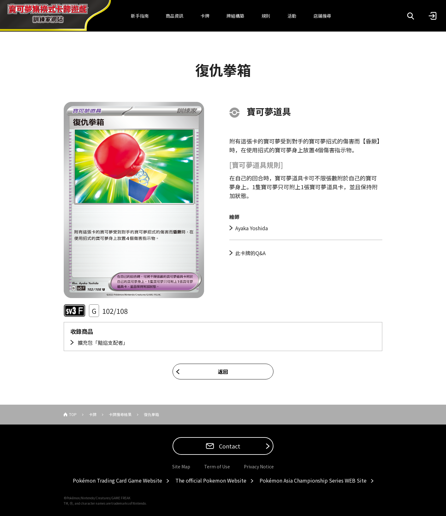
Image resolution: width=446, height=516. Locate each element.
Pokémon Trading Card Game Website (117, 480)
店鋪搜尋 (322, 16)
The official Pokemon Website (210, 480)
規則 (265, 16)
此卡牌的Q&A (250, 253)
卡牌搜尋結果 (120, 414)
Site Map (181, 466)
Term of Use (217, 466)
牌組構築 (235, 16)
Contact (229, 446)
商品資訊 (174, 16)
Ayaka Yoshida (251, 228)
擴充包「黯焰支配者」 (102, 342)
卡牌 (205, 16)
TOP (73, 414)
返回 (223, 371)
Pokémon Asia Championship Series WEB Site (313, 480)
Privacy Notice (259, 466)
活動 (291, 16)
